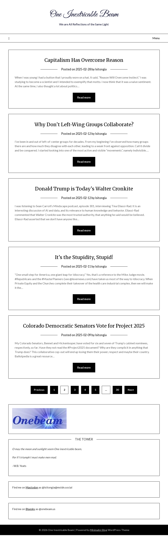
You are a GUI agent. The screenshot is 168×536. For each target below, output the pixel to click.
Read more (84, 97)
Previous (39, 390)
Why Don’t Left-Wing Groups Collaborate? (84, 124)
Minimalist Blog (98, 530)
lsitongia (102, 69)
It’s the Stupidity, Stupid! (83, 257)
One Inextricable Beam (84, 14)
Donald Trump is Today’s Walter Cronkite (84, 188)
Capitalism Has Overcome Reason (84, 59)
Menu (156, 38)
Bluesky (30, 510)
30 (117, 390)
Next (131, 390)
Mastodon (32, 488)
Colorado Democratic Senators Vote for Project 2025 (84, 326)
